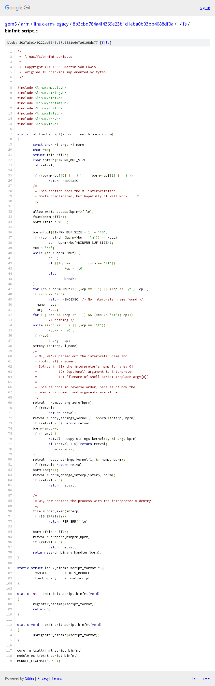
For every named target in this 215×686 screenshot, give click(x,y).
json (206, 678)
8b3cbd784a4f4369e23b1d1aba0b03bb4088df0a (123, 24)
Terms (57, 678)
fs (185, 24)
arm (25, 24)
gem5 (11, 24)
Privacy (43, 678)
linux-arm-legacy (51, 24)
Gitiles (29, 678)
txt (194, 678)
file (106, 43)
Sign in (205, 7)
